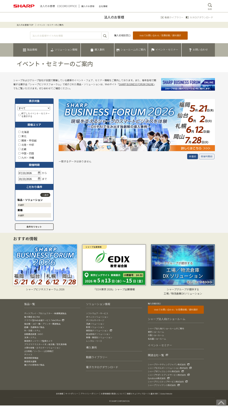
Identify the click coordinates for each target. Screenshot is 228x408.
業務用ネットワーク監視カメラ (38, 340)
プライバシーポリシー (89, 393)
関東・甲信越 (27, 140)
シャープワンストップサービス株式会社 (166, 381)
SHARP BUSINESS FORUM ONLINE (136, 84)
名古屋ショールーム (157, 338)
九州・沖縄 (26, 157)
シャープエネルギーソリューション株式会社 (168, 367)
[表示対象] (33, 108)
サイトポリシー (71, 393)
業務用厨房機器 (31, 357)
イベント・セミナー (160, 345)
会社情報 (59, 393)
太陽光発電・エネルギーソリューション (42, 347)
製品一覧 (29, 304)
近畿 (22, 149)
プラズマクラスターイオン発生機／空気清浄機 (45, 344)
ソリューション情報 (98, 304)
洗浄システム (30, 337)
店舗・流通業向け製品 (34, 327)
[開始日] (29, 173)
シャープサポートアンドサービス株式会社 (167, 374)
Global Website (166, 393)
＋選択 (45, 195)
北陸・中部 (26, 144)
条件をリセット (34, 226)
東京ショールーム (156, 331)
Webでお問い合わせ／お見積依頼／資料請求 (176, 309)
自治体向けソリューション (98, 334)
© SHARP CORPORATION (119, 401)
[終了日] (29, 179)
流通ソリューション (95, 323)
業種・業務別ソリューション (99, 337)
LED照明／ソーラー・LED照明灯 (38, 351)
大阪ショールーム (156, 335)
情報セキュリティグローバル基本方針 (142, 393)
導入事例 (91, 347)
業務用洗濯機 (30, 361)
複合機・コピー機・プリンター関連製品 (42, 323)
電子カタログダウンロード (102, 367)
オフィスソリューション (97, 316)
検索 (210, 5)
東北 (22, 136)
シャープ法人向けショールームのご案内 (166, 328)
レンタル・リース (94, 340)
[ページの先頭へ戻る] (221, 403)
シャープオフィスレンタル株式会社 (164, 371)
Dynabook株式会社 (157, 378)
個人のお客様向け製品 (34, 364)
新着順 (192, 156)
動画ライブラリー (174, 17)
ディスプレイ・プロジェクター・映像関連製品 (45, 313)
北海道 (23, 132)
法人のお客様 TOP (25, 24)
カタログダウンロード (201, 17)
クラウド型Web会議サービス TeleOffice (42, 320)
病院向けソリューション (97, 330)
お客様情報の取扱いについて (113, 393)
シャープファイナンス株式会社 (162, 385)
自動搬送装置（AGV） (34, 334)
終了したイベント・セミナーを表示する (34, 115)
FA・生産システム (32, 330)
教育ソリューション (95, 327)
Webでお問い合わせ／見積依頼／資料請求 (160, 35)
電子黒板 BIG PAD (32, 316)
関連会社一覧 (156, 355)
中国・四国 (26, 153)
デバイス (28, 354)
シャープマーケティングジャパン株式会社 (167, 364)
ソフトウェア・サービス (97, 313)
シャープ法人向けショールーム (166, 319)
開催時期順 (207, 156)
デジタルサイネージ (95, 320)
